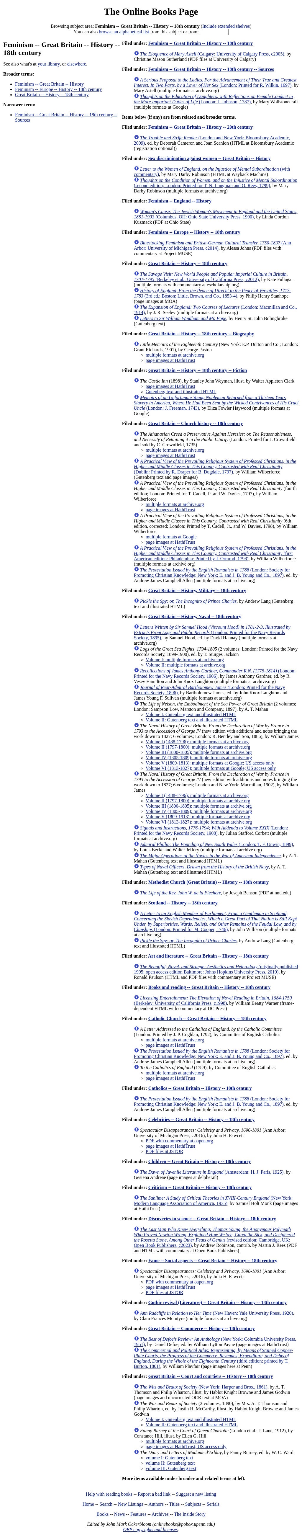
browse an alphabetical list (124, 31)
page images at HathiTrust (170, 360)
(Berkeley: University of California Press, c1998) (213, 1000)
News (119, 1514)
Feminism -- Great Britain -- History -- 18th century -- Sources (211, 69)
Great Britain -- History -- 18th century (52, 94)
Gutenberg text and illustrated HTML (181, 391)
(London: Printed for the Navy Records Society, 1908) (211, 830)
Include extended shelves (226, 26)
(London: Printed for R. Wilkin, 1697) (215, 82)
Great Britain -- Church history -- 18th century (195, 423)
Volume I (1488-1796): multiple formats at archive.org (197, 741)
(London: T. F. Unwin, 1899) (216, 844)
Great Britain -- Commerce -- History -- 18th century (201, 1328)
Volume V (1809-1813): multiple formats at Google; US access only (210, 762)
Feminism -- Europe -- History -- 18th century (58, 89)
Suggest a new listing (196, 1494)
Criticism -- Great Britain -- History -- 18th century (200, 1187)
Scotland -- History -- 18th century (183, 902)
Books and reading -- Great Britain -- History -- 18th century (209, 987)
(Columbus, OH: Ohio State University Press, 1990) (216, 214)
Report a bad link (154, 1494)
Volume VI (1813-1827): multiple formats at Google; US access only (211, 768)
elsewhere (76, 63)
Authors (156, 1504)
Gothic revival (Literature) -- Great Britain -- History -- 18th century (217, 1302)
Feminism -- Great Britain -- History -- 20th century (200, 127)
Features (138, 1514)
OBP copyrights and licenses (150, 1529)
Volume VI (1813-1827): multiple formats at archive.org (199, 821)
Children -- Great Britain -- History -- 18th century (199, 1161)
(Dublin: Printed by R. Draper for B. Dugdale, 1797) (215, 466)
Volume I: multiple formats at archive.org (185, 659)
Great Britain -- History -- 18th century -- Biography (201, 333)
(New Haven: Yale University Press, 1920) (216, 1313)
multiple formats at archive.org (175, 354)
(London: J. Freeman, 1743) (216, 403)
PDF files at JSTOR (164, 1151)
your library (49, 63)
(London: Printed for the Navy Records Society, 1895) (212, 632)
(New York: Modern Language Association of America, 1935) (213, 1200)
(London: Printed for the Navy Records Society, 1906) (215, 673)
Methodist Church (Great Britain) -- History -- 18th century (208, 882)
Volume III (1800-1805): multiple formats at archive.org (199, 752)
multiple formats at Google (171, 536)
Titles (174, 1504)
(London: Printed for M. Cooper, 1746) (215, 921)
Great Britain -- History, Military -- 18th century (197, 590)
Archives (160, 1514)
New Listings (130, 1504)
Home (88, 1504)
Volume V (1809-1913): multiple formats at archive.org (198, 816)
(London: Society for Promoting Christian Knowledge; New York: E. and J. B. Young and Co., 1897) (212, 572)
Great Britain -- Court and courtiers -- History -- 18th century (210, 1376)
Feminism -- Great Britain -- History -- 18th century (200, 43)
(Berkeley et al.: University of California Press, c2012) (211, 277)
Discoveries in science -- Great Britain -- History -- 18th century (212, 1218)
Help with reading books (109, 1494)
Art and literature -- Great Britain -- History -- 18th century (208, 955)
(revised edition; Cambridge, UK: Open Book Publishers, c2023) (214, 1237)
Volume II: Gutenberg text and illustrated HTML (192, 719)
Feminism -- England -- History (179, 200)
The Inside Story (190, 1514)
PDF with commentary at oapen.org (179, 1140)
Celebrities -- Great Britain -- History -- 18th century (201, 1119)
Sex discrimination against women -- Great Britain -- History (209, 158)
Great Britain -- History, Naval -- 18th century (194, 616)
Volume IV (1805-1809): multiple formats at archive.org (199, 757)
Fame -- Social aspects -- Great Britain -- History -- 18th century (212, 1260)
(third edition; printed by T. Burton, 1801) (213, 1358)
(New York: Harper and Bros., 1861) (203, 1386)
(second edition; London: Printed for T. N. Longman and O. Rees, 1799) (215, 183)
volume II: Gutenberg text (170, 1463)
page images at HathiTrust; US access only (186, 1446)
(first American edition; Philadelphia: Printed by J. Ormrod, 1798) (215, 553)
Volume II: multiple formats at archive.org (185, 664)
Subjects (193, 1504)
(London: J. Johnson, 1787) (213, 99)
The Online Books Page (151, 11)
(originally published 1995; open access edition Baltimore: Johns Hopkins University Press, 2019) (216, 969)
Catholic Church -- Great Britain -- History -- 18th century (207, 1018)
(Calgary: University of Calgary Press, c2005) (212, 53)
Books (102, 1514)
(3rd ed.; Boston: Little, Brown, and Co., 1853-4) (212, 293)
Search (106, 1504)
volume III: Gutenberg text (171, 1468)
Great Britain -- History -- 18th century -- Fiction (197, 370)
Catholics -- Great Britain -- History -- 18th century (200, 1088)
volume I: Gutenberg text (169, 1457)
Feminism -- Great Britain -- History (49, 83)
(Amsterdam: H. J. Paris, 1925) (211, 1172)
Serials (213, 1504)
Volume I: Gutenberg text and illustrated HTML (191, 714)
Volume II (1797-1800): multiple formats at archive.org (198, 746)
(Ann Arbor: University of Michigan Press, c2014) (212, 245)
